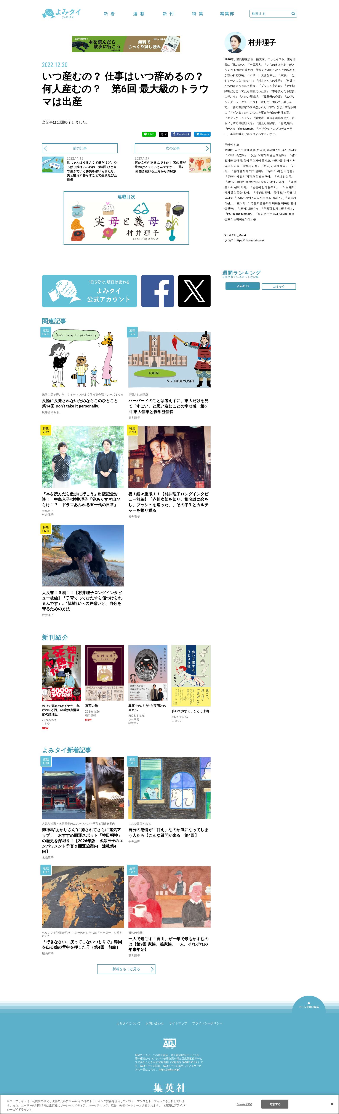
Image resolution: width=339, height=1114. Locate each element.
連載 (139, 13)
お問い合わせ (155, 1023)
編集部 (227, 13)
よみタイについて (129, 1023)
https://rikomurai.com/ (250, 240)
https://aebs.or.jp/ (169, 1069)
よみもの (243, 286)
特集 (198, 13)
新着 (109, 13)
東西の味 (91, 705)
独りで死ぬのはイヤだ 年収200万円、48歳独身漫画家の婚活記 (61, 710)
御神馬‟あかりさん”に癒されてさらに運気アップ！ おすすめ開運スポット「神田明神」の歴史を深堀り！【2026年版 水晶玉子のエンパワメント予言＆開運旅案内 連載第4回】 (82, 840)
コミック (279, 286)
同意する (275, 1104)
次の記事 (173, 148)
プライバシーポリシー (207, 1023)
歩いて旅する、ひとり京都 (190, 711)
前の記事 (80, 148)
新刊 (168, 13)
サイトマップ (178, 1023)
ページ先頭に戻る (309, 1013)
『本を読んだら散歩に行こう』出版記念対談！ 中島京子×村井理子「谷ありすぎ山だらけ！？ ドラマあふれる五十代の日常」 (81, 499)
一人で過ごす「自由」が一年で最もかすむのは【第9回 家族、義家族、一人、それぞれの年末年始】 (168, 944)
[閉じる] (332, 1104)
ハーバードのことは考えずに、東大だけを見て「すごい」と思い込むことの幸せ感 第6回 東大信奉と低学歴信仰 (168, 406)
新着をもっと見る (126, 969)
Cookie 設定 (244, 1104)
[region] (169, 1104)
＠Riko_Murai (237, 235)
